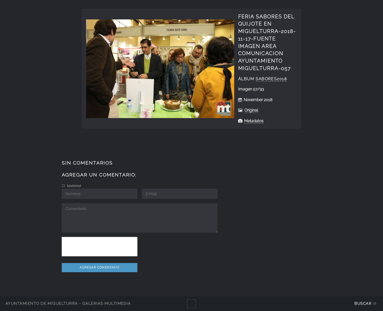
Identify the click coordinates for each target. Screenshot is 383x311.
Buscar (363, 303)
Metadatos (254, 121)
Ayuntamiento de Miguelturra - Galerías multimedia (68, 303)
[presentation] (99, 246)
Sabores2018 (271, 79)
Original (251, 110)
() (73, 186)
